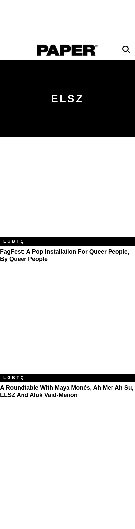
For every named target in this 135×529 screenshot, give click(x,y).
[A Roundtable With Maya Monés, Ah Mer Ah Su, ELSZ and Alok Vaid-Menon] (67, 328)
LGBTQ (14, 241)
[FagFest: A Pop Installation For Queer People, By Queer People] (67, 192)
